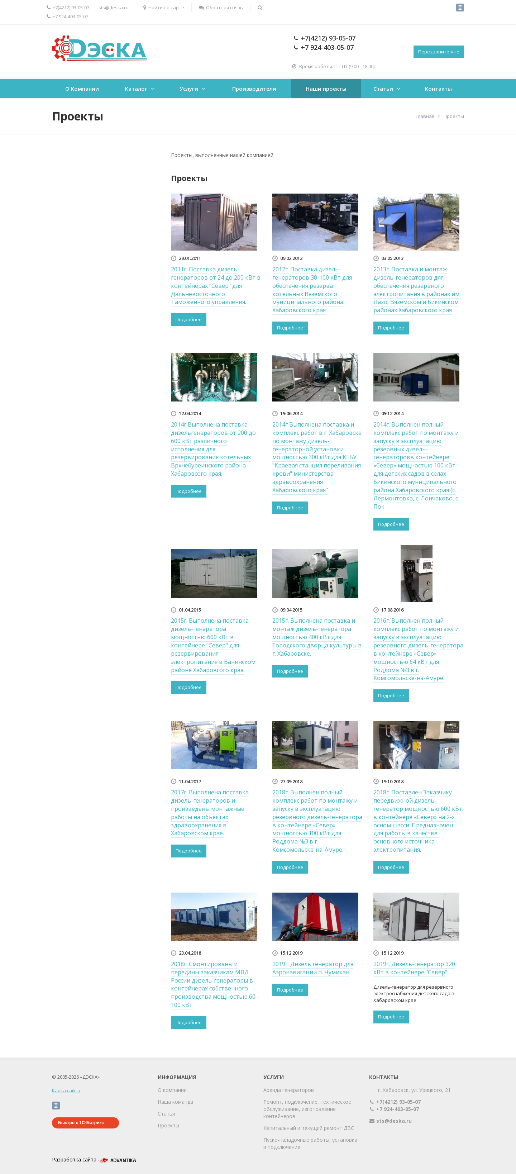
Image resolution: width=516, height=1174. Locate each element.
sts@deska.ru (114, 7)
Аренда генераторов (288, 1090)
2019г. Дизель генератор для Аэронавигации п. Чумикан (312, 968)
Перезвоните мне (438, 51)
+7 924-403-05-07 (67, 16)
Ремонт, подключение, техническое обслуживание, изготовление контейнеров (307, 1109)
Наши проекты (326, 88)
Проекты (168, 1125)
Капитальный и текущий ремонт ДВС (308, 1128)
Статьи (383, 88)
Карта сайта (66, 1090)
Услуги (189, 88)
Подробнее (189, 319)
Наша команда (175, 1101)
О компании (172, 1090)
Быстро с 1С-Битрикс (81, 1122)
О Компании (82, 88)
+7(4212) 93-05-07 (68, 7)
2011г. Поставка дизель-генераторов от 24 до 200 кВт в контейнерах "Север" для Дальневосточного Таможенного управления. (216, 285)
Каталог (136, 88)
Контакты (438, 88)
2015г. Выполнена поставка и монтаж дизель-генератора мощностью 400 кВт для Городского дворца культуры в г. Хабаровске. (317, 637)
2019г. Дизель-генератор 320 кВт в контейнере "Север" (414, 968)
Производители (254, 88)
